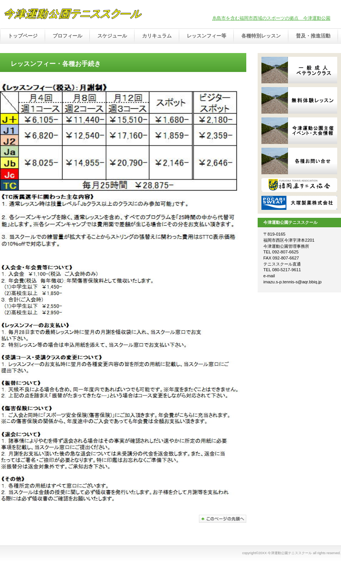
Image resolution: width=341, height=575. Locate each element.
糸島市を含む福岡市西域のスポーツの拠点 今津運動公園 (271, 18)
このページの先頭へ (222, 519)
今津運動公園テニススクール (79, 14)
